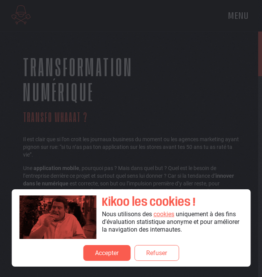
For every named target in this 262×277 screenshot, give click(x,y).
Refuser (156, 253)
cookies (164, 214)
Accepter (106, 253)
